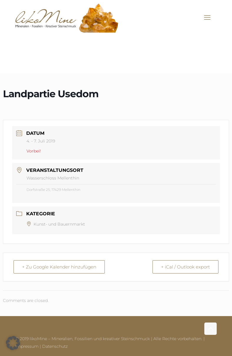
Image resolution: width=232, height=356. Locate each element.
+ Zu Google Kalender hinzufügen (59, 267)
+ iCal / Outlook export (185, 267)
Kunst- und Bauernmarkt (55, 224)
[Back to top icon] (210, 329)
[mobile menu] (207, 18)
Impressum (27, 346)
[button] (13, 343)
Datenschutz (55, 346)
